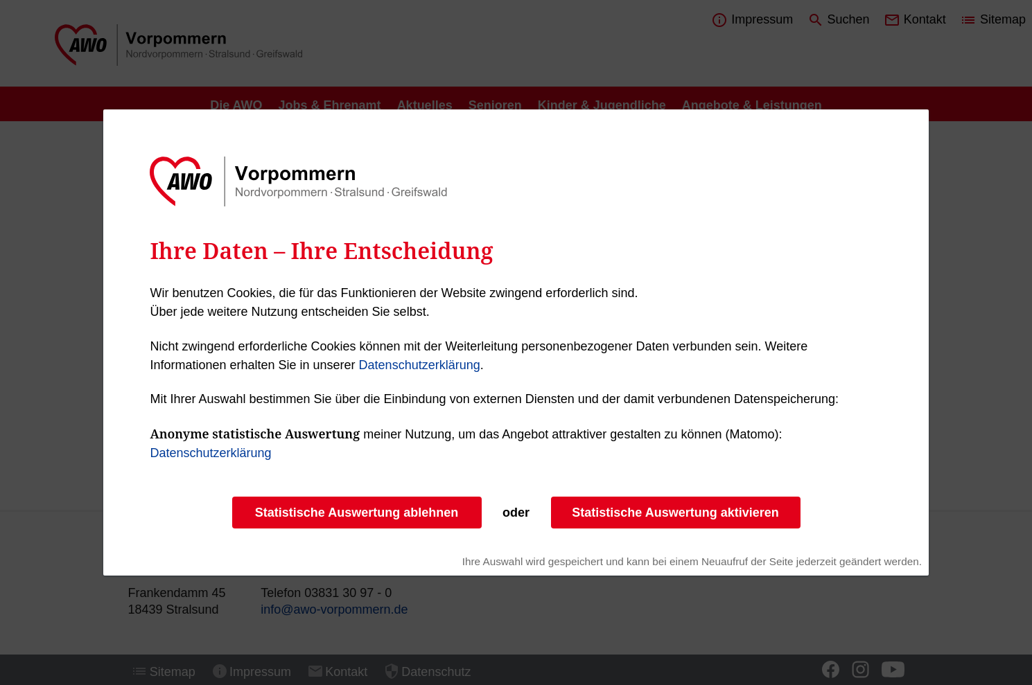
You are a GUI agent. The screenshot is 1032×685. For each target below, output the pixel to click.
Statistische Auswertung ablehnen (356, 512)
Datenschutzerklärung (419, 365)
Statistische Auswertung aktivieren (675, 512)
